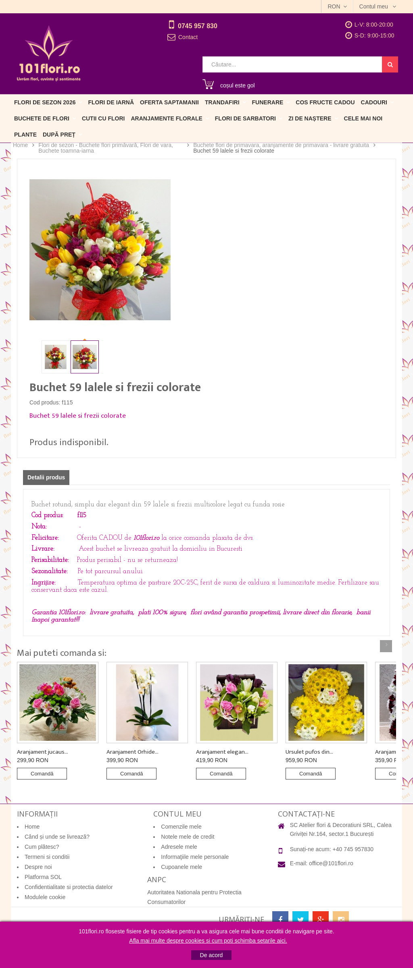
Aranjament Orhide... (132, 752)
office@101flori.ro (331, 863)
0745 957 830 (197, 26)
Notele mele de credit (187, 836)
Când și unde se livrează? (57, 836)
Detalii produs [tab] (46, 477)
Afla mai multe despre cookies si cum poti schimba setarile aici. (208, 940)
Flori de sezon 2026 (44, 102)
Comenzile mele (181, 826)
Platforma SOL (43, 877)
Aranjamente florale (166, 118)
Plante (25, 134)
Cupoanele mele (181, 867)
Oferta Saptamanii (169, 102)
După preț (59, 134)
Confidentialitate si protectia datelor (69, 887)
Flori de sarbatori (245, 118)
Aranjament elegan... (222, 752)
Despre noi (38, 867)
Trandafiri (222, 102)
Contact (188, 37)
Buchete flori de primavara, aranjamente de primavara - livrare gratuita (281, 145)
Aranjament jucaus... (42, 752)
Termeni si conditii (47, 857)
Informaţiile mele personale (195, 857)
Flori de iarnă (111, 102)
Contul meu (374, 6)
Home (20, 145)
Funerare (268, 102)
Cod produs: (44, 402)
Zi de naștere (310, 118)
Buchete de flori (41, 118)
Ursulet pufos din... (309, 752)
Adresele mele (179, 847)
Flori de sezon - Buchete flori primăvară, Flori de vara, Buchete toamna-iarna (105, 147)
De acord (211, 955)
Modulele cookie (45, 897)
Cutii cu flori (103, 118)
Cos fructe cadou (325, 102)
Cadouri (374, 102)
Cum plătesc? (42, 847)
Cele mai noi (363, 118)
